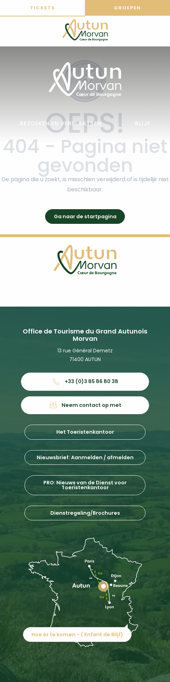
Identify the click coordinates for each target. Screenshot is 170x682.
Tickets (42, 8)
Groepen (127, 8)
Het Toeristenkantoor (85, 431)
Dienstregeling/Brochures (85, 512)
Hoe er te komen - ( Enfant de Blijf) (77, 634)
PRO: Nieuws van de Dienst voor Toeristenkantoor (85, 485)
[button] (60, 124)
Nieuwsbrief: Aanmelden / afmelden (85, 457)
